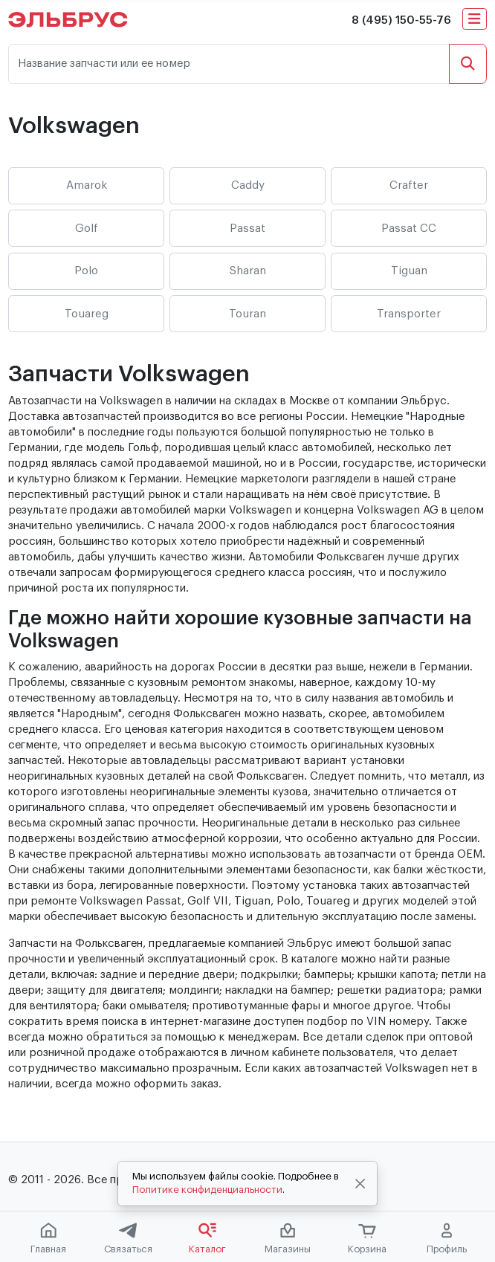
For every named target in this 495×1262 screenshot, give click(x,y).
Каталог (207, 1238)
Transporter (409, 314)
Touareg (87, 314)
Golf (86, 228)
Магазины (288, 1238)
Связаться (128, 1238)
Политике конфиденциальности (207, 1189)
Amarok (86, 185)
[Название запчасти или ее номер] (229, 64)
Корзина (367, 1239)
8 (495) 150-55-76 (401, 20)
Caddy (248, 185)
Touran (247, 314)
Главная (48, 1238)
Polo (86, 270)
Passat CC (408, 228)
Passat (247, 228)
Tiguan (409, 270)
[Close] (360, 1184)
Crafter (408, 185)
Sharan (248, 270)
